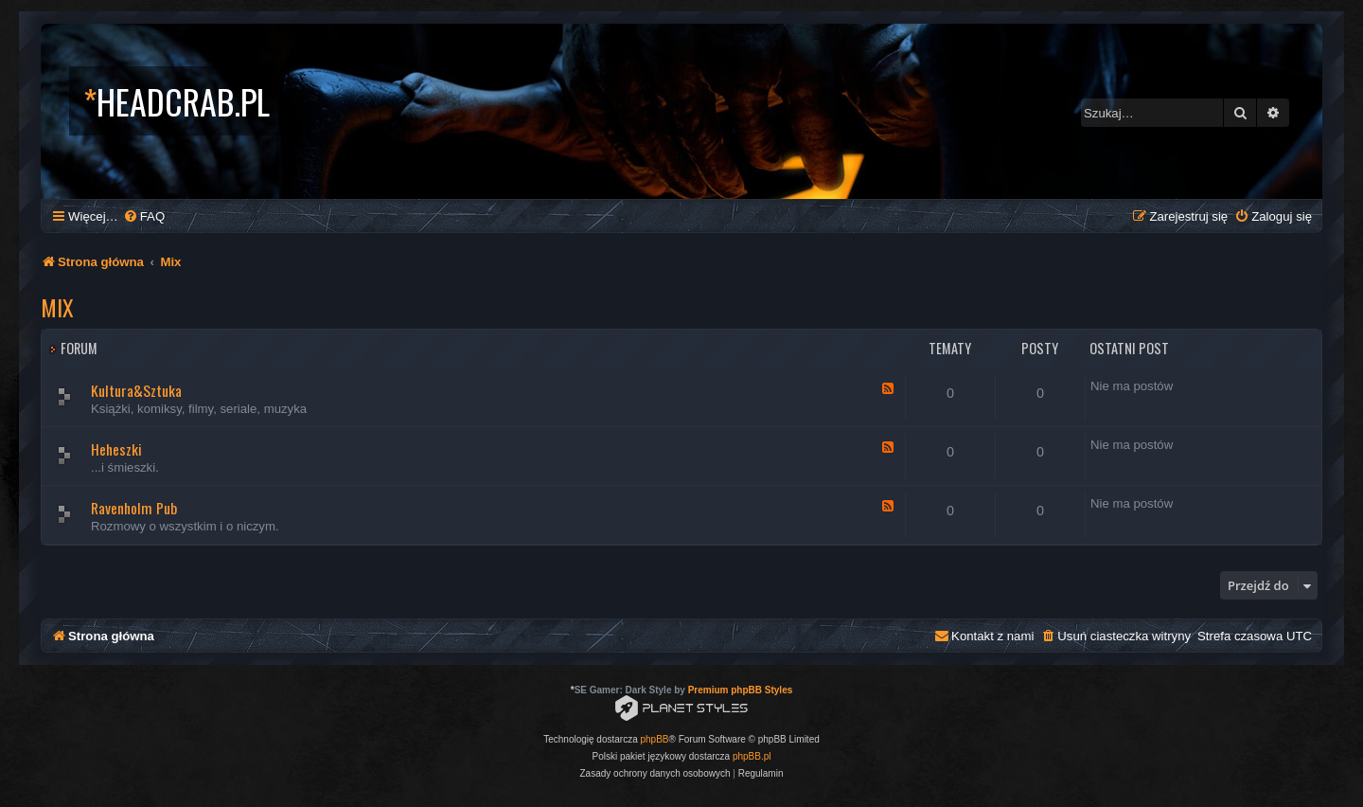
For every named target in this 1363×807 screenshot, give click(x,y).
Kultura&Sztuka (136, 390)
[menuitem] (144, 216)
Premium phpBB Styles (740, 690)
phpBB (655, 739)
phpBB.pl (752, 756)
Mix (57, 307)
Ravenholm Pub (134, 507)
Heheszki (116, 449)
